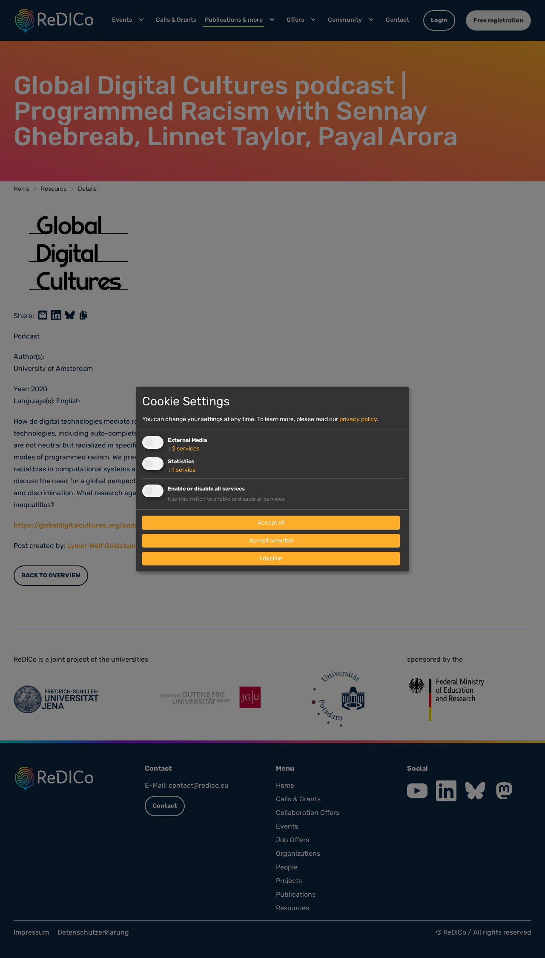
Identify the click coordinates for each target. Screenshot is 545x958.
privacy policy (358, 419)
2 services (184, 448)
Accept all (271, 522)
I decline (271, 558)
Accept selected (271, 540)
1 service (182, 469)
